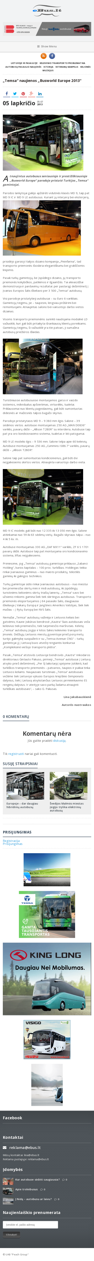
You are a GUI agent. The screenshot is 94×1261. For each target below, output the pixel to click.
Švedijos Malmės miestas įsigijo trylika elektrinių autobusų (67, 807)
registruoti (16, 754)
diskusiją (59, 741)
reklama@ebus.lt (25, 1147)
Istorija (48, 66)
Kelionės (85, 66)
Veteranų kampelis (66, 66)
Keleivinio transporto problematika (62, 63)
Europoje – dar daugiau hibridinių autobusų (22, 805)
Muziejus (48, 70)
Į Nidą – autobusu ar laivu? (33, 1199)
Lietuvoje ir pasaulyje (24, 63)
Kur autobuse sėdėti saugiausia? (37, 1179)
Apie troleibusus (26, 1189)
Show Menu (47, 46)
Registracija (11, 841)
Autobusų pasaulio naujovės (23, 66)
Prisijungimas (12, 844)
